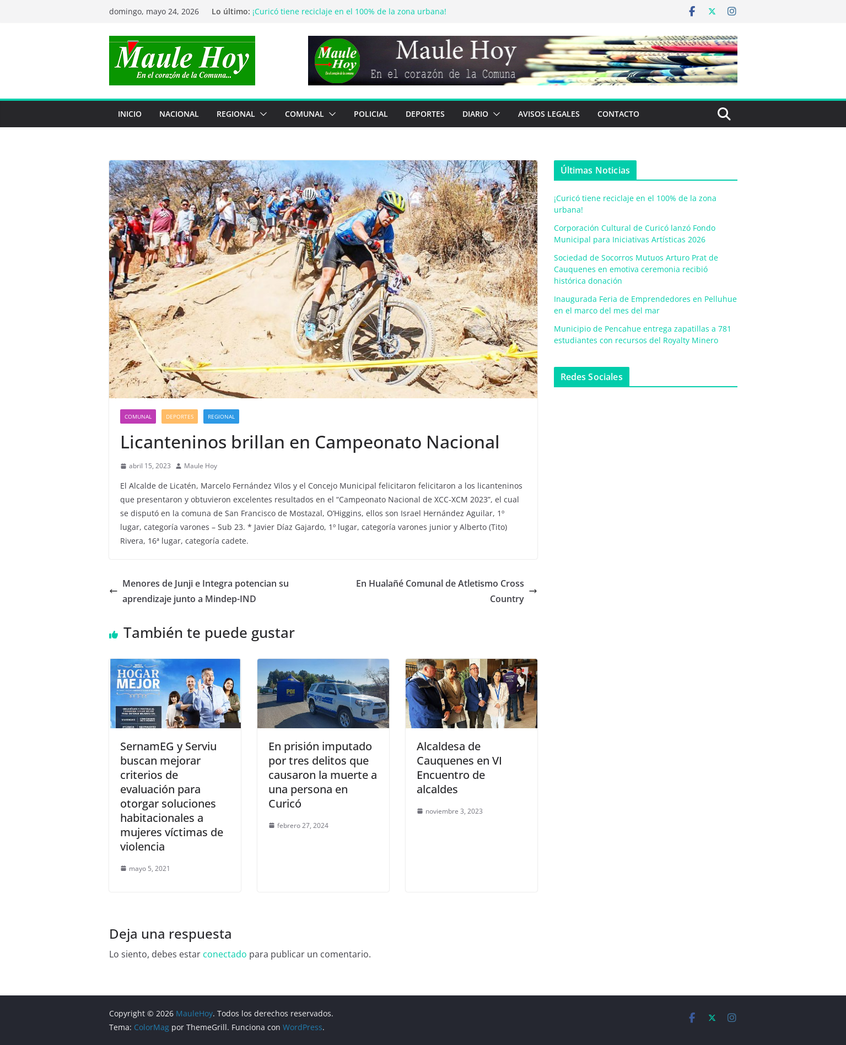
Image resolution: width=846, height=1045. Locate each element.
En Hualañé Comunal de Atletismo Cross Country (446, 591)
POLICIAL (371, 114)
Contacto (618, 114)
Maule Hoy (200, 465)
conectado (225, 954)
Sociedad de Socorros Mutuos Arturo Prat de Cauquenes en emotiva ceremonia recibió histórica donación (636, 269)
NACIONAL (179, 114)
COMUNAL (304, 114)
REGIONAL (236, 114)
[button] (261, 114)
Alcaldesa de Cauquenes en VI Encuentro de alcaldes (459, 768)
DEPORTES (425, 114)
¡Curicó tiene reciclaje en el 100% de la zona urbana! (349, 11)
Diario (475, 114)
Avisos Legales (549, 114)
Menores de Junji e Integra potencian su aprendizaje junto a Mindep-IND (199, 591)
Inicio (130, 114)
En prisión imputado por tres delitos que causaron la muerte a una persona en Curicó (322, 775)
